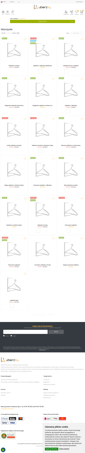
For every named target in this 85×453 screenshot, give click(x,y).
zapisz (7, 336)
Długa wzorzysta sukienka (71, 265)
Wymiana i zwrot (5, 393)
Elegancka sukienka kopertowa (14, 105)
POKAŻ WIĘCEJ (42, 350)
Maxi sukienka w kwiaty (71, 185)
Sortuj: (67, 33)
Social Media (79, 2)
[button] (66, 12)
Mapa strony (47, 397)
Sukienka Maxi (14, 300)
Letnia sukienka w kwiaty (14, 145)
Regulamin (46, 382)
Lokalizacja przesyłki (49, 384)
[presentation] (17, 341)
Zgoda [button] (47, 449)
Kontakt (12, 2)
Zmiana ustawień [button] (64, 449)
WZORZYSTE (22, 18)
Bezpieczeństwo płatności (50, 393)
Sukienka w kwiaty (14, 66)
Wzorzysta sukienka (71, 225)
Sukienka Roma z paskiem (71, 66)
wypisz (14, 336)
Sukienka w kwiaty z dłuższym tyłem (42, 145)
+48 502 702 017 (7, 409)
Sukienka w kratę (43, 225)
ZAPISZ (56, 331)
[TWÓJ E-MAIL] (25, 332)
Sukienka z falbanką (71, 105)
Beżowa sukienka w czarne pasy (70, 145)
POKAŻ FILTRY (56, 21)
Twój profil (46, 379)
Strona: (14, 33)
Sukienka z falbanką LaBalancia (42, 66)
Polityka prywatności (49, 395)
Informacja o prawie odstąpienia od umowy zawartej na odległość (20, 382)
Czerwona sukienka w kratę (42, 265)
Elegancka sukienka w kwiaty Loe (42, 105)
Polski (3, 2)
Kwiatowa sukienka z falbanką (42, 185)
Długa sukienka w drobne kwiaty (14, 185)
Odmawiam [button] (54, 449)
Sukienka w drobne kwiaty (14, 225)
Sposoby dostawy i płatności (9, 379)
